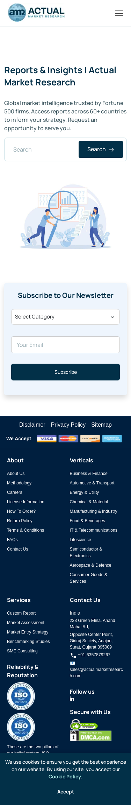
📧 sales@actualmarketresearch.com (96, 669)
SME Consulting (22, 651)
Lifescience (80, 539)
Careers (14, 492)
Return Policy (19, 520)
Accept (65, 791)
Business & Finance (89, 473)
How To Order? (21, 511)
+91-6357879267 (90, 654)
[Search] (65, 149)
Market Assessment (25, 622)
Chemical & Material (89, 501)
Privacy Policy (68, 425)
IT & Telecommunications (93, 530)
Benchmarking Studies (28, 641)
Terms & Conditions (25, 530)
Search (100, 149)
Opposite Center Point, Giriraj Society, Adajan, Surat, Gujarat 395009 (91, 641)
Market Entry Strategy (27, 632)
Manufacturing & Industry (93, 511)
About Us (15, 473)
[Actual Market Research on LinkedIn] (72, 699)
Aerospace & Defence (90, 565)
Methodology (19, 483)
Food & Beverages (87, 520)
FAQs (12, 539)
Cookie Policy (65, 776)
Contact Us (17, 549)
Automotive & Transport (92, 483)
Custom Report (21, 613)
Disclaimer (32, 425)
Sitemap (101, 425)
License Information (25, 501)
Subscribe (65, 372)
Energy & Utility (84, 492)
